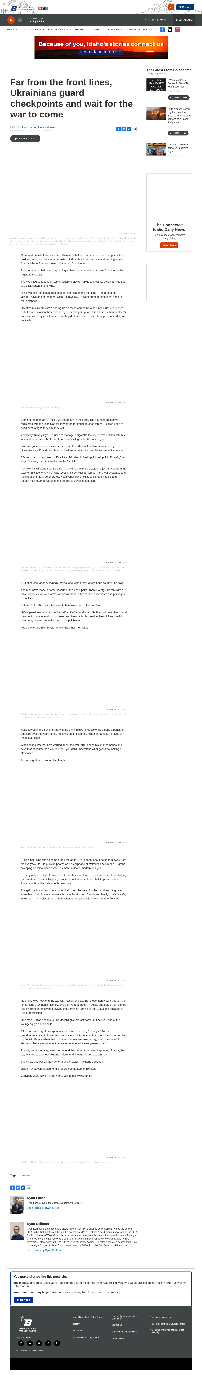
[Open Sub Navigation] (16, 31)
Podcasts (61, 31)
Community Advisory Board (86, 1339)
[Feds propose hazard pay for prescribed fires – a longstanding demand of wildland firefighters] (156, 115)
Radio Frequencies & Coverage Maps (167, 1326)
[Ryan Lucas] (17, 1207)
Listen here (169, 247)
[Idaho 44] (169, 284)
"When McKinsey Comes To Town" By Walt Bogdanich (178, 85)
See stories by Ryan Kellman (45, 1252)
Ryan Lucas (29, 129)
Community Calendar (140, 31)
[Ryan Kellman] (17, 1233)
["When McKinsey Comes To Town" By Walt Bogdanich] (156, 86)
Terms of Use (118, 1340)
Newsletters (43, 31)
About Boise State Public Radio (88, 1319)
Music (24, 31)
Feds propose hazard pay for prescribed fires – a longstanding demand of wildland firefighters (179, 117)
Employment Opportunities (124, 1333)
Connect (96, 31)
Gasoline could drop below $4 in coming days (178, 149)
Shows (79, 31)
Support (113, 31)
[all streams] (184, 22)
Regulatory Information (161, 1319)
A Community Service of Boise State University (167, 1333)
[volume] (20, 22)
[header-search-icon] (172, 8)
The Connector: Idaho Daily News (169, 228)
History (76, 1326)
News (10, 31)
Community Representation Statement (124, 1319)
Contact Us (117, 1327)
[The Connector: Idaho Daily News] (169, 197)
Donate (187, 8)
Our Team (77, 1332)
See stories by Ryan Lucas (43, 1209)
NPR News (27, 1177)
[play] (11, 22)
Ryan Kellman (46, 129)
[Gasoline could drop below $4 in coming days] (156, 151)
